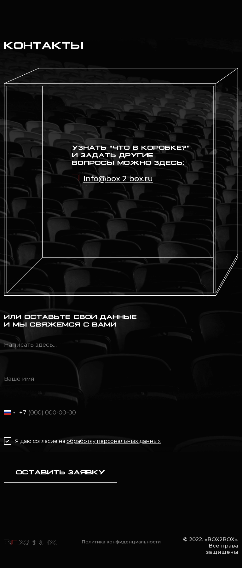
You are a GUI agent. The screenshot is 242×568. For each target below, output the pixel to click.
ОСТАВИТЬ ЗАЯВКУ (60, 471)
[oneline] (121, 344)
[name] (121, 378)
